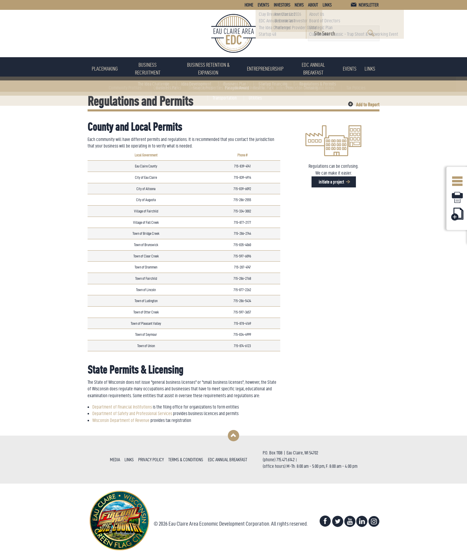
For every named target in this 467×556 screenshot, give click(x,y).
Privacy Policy (151, 456)
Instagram (374, 518)
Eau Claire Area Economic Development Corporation (233, 33)
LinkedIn (362, 518)
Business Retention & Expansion (210, 67)
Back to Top (233, 432)
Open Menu (457, 179)
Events (352, 67)
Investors (282, 4)
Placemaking (104, 67)
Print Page (457, 197)
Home (249, 4)
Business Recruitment (147, 67)
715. (279, 456)
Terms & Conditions (185, 456)
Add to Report (367, 100)
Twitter (337, 518)
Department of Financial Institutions (122, 403)
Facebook (325, 518)
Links (371, 67)
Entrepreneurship (268, 67)
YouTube (350, 518)
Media (115, 456)
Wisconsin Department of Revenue (121, 417)
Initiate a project (331, 178)
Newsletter (369, 4)
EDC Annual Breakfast (316, 67)
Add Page (457, 214)
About (313, 4)
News (299, 4)
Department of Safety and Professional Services (132, 410)
